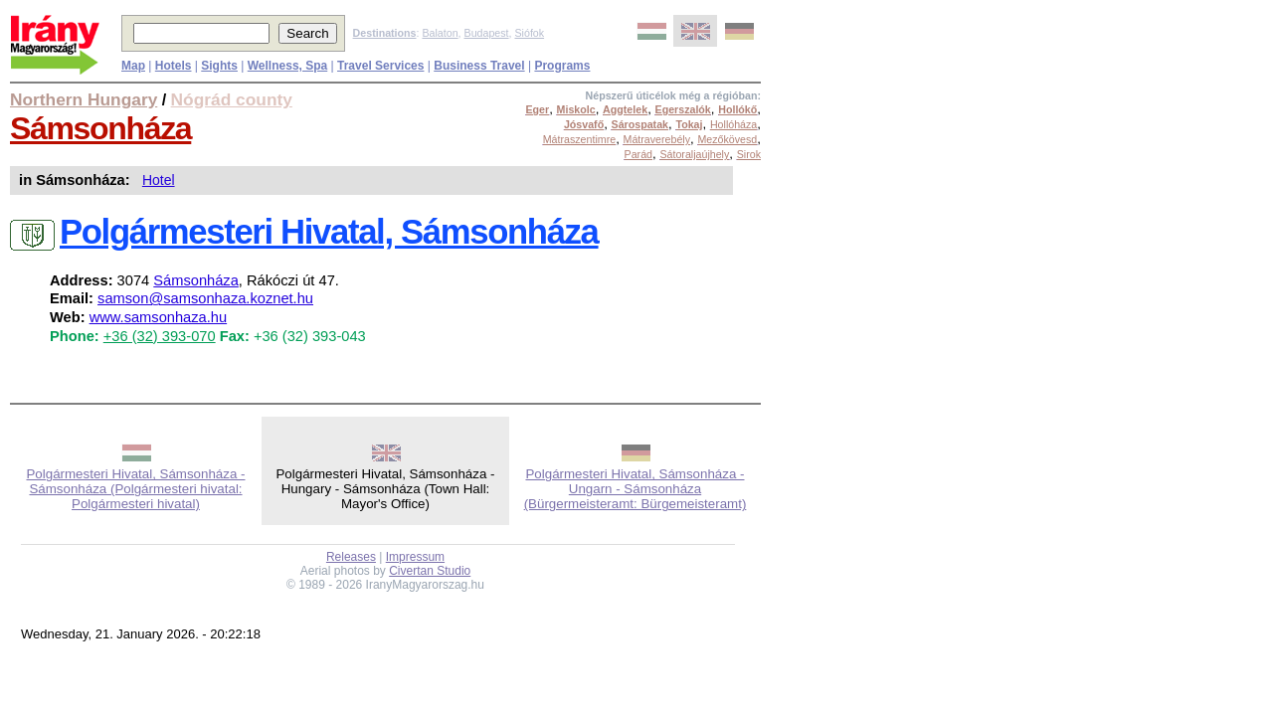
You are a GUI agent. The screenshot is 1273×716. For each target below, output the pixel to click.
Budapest (486, 33)
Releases (351, 557)
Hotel (158, 180)
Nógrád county (231, 99)
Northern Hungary (83, 99)
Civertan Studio (429, 571)
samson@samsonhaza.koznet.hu (205, 298)
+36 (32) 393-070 (159, 336)
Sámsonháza (100, 128)
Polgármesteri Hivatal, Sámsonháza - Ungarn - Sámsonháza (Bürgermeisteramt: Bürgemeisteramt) (635, 488)
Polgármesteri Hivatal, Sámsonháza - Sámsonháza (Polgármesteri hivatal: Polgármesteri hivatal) (135, 488)
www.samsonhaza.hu (159, 317)
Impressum (415, 557)
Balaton (439, 33)
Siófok (529, 33)
